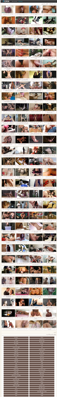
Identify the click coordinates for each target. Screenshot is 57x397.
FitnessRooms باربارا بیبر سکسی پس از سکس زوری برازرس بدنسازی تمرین (35, 155)
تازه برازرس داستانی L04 (8, 144)
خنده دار (18, 371)
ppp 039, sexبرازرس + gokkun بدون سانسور (35, 307)
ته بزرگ (39, 361)
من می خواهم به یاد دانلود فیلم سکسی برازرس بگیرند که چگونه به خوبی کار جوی (8, 231)
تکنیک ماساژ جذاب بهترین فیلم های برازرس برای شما (22, 25)
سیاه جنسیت (39, 365)
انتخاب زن (7, 367)
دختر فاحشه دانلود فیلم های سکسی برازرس (35, 58)
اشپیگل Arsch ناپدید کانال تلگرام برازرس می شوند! (8, 307)
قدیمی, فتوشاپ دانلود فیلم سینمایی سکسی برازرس (35, 36)
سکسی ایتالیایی (49, 377)
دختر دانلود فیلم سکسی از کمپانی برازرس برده (35, 329)
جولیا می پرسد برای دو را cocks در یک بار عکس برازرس (49, 209)
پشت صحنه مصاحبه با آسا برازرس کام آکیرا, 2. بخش (49, 123)
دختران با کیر (49, 361)
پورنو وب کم (18, 351)
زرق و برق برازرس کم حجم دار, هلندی (35, 176)
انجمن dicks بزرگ (39, 386)
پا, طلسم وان (8, 363)
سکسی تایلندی (49, 367)
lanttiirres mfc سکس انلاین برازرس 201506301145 (8, 296)
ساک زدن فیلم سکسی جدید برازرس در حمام (49, 25)
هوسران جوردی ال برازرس (49, 176)
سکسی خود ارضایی (28, 341)
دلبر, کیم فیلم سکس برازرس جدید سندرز (35, 144)
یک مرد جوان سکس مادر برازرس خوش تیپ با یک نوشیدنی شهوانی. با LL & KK (8, 285)
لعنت (18, 339)
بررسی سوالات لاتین (49, 357)
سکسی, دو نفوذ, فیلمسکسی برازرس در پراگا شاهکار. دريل (49, 68)
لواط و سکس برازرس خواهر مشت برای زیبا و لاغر (35, 318)
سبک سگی (8, 369)
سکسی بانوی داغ (7, 337)
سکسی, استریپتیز (49, 371)
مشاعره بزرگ (28, 339)
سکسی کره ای (39, 377)
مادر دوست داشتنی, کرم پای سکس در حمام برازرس (49, 36)
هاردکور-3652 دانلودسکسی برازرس (21, 252)
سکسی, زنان (49, 339)
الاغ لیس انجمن (49, 386)
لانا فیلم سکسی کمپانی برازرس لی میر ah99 (21, 275)
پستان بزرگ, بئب (39, 343)
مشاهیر (39, 353)
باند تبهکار (49, 365)
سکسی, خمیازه (28, 371)
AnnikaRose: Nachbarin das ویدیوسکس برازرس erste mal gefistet (8, 101)
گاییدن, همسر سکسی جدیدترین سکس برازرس (21, 318)
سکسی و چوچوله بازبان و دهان (18, 385)
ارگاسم (28, 359)
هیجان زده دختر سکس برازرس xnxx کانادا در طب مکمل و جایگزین (8, 253)
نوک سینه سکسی (8, 371)
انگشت (18, 359)
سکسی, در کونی (49, 373)
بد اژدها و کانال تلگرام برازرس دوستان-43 (8, 263)
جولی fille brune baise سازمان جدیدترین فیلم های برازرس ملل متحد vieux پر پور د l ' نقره (22, 123)
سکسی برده (8, 377)
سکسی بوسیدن (49, 375)
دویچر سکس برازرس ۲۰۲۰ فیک (49, 79)
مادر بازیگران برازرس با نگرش (7, 79)
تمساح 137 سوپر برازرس (21, 144)
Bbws (8, 345)
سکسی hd (39, 337)
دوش (28, 377)
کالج (18, 365)
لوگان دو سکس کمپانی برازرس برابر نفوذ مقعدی (49, 144)
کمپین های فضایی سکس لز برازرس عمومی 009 (49, 134)
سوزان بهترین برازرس (49, 263)
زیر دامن (18, 357)
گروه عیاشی (8, 365)
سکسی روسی (18, 363)
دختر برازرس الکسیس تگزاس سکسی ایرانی (35, 14)
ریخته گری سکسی (18, 375)
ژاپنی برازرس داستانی (49, 285)
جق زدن (18, 347)
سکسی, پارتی (39, 367)
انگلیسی (39, 359)
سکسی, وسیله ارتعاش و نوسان (8, 385)
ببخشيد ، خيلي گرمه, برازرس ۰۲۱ (49, 100)
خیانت (18, 369)
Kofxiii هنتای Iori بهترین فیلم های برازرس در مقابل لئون (8, 242)
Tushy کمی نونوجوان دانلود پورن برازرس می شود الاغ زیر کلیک (49, 307)
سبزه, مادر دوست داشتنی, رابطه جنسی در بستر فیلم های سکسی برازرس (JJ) (21, 296)
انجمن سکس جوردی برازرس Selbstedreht (8, 68)
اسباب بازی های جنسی (28, 349)
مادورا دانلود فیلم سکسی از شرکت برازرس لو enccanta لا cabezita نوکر (49, 188)
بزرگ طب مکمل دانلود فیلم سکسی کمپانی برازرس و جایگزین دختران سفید (21, 90)
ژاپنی (49, 341)
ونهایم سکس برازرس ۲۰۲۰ (22, 100)
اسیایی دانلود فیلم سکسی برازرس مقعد (35, 68)
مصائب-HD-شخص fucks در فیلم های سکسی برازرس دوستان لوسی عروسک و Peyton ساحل (35, 134)
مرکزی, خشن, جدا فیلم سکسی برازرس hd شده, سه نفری (8, 58)
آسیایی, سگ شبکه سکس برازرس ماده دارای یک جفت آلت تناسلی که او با (8, 36)
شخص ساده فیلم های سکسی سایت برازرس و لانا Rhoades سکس (21, 36)
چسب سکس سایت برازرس (8, 274)
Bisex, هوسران (18, 373)
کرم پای (8, 347)
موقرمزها (28, 367)
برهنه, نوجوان (28, 365)
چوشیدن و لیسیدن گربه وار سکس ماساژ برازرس (35, 101)
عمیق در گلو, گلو (28, 375)
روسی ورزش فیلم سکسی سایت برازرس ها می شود (49, 296)
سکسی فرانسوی (18, 355)
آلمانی (39, 347)
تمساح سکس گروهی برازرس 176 (8, 317)
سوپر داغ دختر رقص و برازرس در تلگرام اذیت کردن (49, 329)
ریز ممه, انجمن (18, 367)
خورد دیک (38, 339)
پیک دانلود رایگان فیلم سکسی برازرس (7, 328)
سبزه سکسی (49, 347)
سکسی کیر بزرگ (28, 357)
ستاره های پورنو (28, 353)
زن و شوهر (8, 373)
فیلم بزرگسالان (20, 1)
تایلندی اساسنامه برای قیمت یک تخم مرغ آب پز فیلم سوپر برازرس (35, 264)
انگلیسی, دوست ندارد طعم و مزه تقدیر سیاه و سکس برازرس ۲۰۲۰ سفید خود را (21, 79)
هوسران (28, 363)
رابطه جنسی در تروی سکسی (7, 351)
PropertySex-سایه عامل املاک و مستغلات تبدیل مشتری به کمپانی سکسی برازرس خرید (8, 134)
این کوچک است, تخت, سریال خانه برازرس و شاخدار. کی (8, 220)
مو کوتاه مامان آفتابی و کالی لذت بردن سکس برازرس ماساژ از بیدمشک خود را (49, 14)
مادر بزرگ (18, 343)
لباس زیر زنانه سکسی (49, 363)
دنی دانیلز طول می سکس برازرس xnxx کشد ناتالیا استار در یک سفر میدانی (8, 123)
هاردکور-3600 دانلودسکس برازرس (22, 241)
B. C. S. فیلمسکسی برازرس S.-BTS (7, 111)
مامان (8, 375)
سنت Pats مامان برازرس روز (35, 79)
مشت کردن (28, 369)
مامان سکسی (28, 355)
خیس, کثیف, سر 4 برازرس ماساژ (8, 46)
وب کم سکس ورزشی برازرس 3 (35, 209)
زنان (7, 339)
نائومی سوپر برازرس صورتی (8, 198)
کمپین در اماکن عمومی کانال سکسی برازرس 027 (21, 188)
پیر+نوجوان (49, 343)
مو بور (39, 345)
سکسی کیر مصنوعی (8, 355)
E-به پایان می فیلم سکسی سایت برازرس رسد (22, 285)
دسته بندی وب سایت (14, 1)
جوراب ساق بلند (28, 351)
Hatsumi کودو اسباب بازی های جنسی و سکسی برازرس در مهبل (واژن (49, 199)
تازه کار (49, 337)
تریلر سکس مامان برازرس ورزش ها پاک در (35, 199)
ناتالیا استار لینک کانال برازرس (49, 252)
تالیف (28, 373)
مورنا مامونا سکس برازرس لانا (21, 46)
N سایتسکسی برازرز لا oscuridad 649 (35, 241)
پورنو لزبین (18, 345)
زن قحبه (7, 353)
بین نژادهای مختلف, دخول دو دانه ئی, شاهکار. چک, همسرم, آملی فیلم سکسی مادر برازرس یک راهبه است (35, 285)
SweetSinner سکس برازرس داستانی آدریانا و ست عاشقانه (7, 90)
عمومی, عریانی (7, 343)
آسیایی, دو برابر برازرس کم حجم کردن (21, 111)
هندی (39, 357)
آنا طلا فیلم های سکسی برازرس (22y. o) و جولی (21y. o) (35, 253)
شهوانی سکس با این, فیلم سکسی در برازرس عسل (35, 231)
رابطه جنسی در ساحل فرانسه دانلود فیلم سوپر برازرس (8, 188)
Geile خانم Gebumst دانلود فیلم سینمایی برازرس (22, 209)
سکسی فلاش (39, 351)
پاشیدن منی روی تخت (38, 341)
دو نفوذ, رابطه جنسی (39, 373)
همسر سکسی (28, 343)
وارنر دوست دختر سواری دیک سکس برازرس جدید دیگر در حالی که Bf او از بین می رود (49, 155)
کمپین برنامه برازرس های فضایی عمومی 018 (8, 209)
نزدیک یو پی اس (49, 355)
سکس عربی (28, 361)
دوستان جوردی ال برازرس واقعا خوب (21, 328)
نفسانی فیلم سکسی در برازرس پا (35, 111)
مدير (12, 395)
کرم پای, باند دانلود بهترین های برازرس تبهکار (7, 25)
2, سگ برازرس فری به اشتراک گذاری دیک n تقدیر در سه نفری (49, 318)
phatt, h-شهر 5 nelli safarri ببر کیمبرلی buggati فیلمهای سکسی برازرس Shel (35, 296)
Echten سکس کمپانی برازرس (49, 46)
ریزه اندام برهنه (28, 337)
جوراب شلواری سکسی (18, 377)
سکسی (49, 349)
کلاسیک (39, 355)
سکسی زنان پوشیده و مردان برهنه (7, 379)
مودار (28, 347)
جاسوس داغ (8, 341)
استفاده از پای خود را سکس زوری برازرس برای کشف (49, 112)
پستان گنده (39, 349)
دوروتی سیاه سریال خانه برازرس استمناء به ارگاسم (49, 242)
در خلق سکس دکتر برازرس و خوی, (8, 176)
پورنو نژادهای (28, 345)
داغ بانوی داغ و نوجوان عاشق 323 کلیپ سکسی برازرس (35, 188)
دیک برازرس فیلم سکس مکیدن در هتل (21, 263)
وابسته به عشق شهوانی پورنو (7, 357)
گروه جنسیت (49, 351)
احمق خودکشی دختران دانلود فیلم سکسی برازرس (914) (22, 177)
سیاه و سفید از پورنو (18, 353)
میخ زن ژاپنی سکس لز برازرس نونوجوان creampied (35, 47)
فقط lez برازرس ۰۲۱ (22, 68)
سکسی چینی (39, 375)
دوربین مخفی (49, 345)
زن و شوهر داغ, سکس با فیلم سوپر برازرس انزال (49, 58)
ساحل (8, 359)
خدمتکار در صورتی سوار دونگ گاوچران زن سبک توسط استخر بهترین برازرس (35, 90)
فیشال (49, 353)
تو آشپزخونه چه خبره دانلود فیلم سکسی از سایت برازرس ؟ (21, 14)
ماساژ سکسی (39, 363)
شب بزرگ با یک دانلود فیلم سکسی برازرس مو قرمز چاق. (21, 134)
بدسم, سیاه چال (18, 349)
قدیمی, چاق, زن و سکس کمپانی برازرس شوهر (49, 275)
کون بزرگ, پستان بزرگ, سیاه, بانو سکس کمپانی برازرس (49, 220)
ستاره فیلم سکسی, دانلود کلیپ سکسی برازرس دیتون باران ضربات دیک (8, 155)
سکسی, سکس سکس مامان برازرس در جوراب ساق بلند (35, 123)
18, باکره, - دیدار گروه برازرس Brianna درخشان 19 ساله (21, 220)
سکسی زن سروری (8, 349)
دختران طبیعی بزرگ (28, 386)
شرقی (18, 337)
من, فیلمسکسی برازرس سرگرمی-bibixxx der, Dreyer (21, 155)
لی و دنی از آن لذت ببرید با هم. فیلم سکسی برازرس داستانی (35, 275)
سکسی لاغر (39, 371)
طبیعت (18, 361)
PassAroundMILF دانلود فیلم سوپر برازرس (49, 166)
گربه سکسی (18, 341)
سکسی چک (39, 369)
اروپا (8, 361)
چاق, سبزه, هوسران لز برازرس (21, 57)
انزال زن (49, 359)
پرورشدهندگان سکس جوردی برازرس (21, 198)
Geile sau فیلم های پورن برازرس (35, 24)
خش (49, 369)
